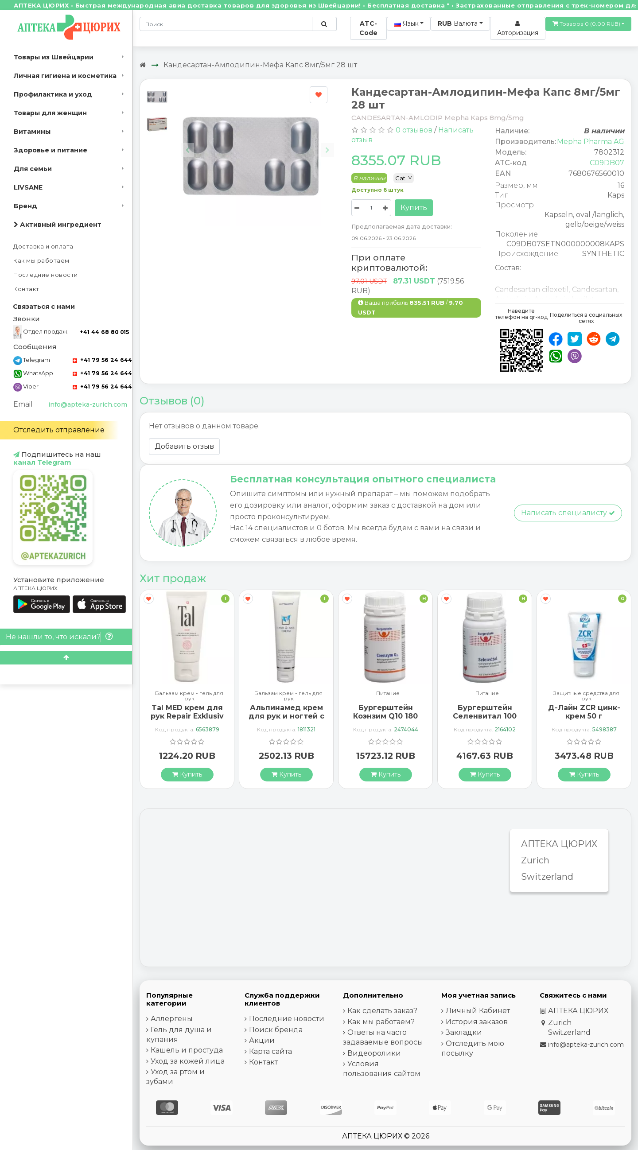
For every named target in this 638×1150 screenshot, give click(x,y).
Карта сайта (270, 1051)
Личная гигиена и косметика (65, 76)
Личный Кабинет (478, 1010)
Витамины (32, 132)
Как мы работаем (41, 260)
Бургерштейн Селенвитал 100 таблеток (485, 716)
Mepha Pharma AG (590, 141)
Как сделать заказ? (382, 1010)
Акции (262, 1040)
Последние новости (45, 275)
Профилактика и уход (53, 94)
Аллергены (172, 1018)
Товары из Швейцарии (53, 57)
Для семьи (33, 169)
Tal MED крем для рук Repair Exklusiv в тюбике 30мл (187, 716)
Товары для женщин (50, 113)
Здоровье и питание (50, 150)
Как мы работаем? (381, 1022)
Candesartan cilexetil (532, 289)
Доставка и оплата (43, 246)
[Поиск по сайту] (324, 24)
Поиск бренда (276, 1030)
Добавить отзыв (184, 446)
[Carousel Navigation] (257, 144)
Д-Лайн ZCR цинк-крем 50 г (584, 711)
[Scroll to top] (66, 657)
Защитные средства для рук (586, 696)
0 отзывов (414, 130)
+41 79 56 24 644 (102, 360)
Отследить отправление (59, 430)
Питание (388, 693)
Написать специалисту (568, 513)
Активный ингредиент (57, 225)
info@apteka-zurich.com (87, 404)
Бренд (25, 206)
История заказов (477, 1022)
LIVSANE (28, 187)
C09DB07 (607, 163)
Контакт (26, 289)
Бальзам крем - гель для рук (189, 696)
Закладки (464, 1032)
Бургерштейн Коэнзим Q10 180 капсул (385, 716)
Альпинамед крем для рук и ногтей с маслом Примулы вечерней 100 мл (286, 720)
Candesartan (594, 289)
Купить (414, 207)
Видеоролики (374, 1053)
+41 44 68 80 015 (104, 332)
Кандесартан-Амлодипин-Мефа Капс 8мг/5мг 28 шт (260, 65)
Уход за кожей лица (188, 1061)
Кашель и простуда (187, 1050)
